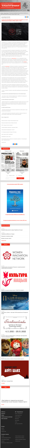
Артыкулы (2, 429)
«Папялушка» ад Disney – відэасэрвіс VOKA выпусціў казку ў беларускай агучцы (14, 313)
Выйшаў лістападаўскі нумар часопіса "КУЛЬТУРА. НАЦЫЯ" (12, 290)
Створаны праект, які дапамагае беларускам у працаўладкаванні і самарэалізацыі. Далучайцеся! (13, 268)
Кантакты (3, 413)
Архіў (8, 173)
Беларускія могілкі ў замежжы (19, 437)
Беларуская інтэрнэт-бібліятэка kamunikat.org (15, 214)
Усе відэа (2, 404)
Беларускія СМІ (3, 431)
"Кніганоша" (20, 175)
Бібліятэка (3, 411)
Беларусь (3, 426)
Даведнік (2, 428)
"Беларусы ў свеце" (12, 175)
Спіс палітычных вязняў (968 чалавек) (15, 184)
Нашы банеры (17, 420)
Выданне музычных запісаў (6, 238)
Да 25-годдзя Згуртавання (18, 423)
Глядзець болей (3, 240)
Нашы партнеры (4, 418)
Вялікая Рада (17, 418)
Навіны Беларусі (6, 13)
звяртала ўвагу (14, 58)
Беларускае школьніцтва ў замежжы (20, 439)
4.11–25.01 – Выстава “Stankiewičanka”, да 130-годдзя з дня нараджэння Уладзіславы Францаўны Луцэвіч (14, 336)
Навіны (2, 415)
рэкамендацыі (7, 66)
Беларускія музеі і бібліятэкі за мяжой (6, 442)
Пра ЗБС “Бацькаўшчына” (19, 413)
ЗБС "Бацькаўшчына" (19, 411)
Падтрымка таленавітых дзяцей (7, 236)
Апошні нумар (22, 171)
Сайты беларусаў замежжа (5, 439)
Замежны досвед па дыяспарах (6, 416)
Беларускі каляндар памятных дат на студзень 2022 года (15, 220)
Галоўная (1, 13)
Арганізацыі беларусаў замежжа (6, 437)
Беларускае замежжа (5, 434)
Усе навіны (3, 383)
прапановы (25, 61)
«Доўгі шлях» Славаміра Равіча (7, 381)
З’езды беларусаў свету (18, 415)
